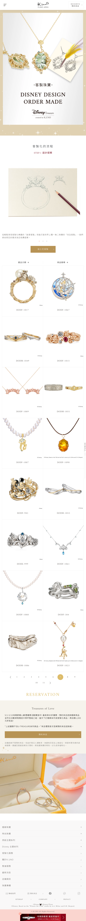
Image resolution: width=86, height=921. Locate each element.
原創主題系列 (8, 840)
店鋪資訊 (6, 878)
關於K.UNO (7, 859)
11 (44, 683)
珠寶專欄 (6, 885)
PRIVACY (67, 899)
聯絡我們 (11, 894)
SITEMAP (19, 899)
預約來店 (43, 734)
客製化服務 (7, 853)
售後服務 (6, 866)
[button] (39, 241)
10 (36, 683)
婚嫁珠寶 (6, 827)
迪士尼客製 (43, 249)
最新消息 (6, 872)
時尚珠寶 (6, 833)
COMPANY (43, 899)
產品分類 (23, 262)
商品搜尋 (62, 262)
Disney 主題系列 (10, 846)
